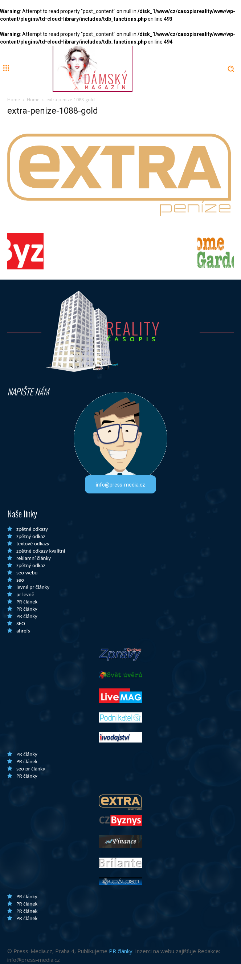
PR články (26, 609)
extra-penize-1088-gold (52, 111)
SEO (20, 623)
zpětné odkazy (32, 529)
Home (13, 100)
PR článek (26, 601)
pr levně (25, 594)
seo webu (26, 572)
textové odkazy (32, 543)
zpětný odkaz (30, 536)
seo (20, 580)
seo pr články (30, 768)
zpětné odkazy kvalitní (40, 551)
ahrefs (23, 630)
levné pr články (32, 587)
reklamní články (33, 558)
